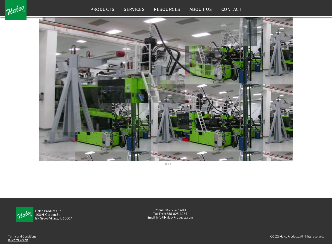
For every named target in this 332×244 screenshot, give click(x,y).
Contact (231, 9)
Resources (167, 9)
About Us (201, 9)
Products (102, 9)
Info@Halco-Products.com (174, 217)
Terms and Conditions (22, 236)
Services (134, 9)
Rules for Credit (18, 240)
